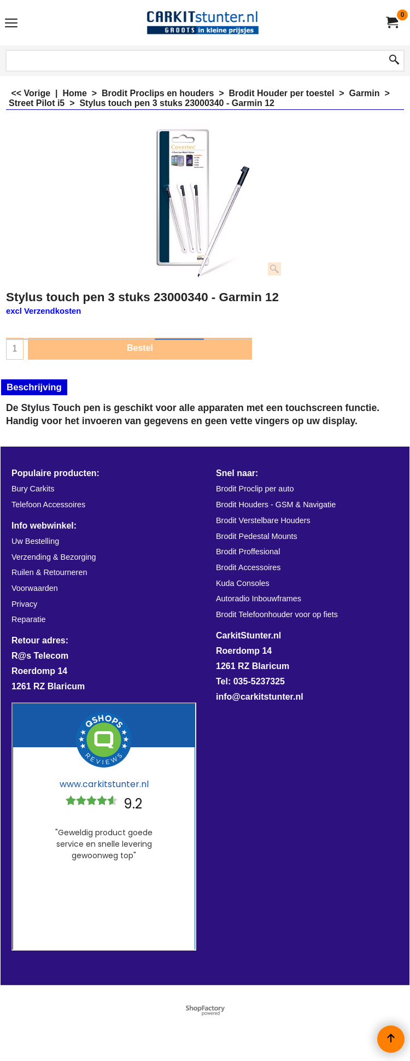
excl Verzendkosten (43, 311)
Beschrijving (34, 387)
